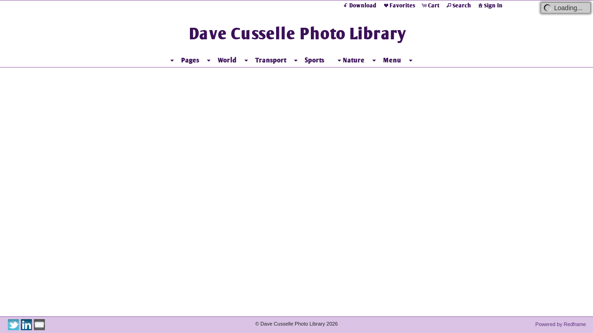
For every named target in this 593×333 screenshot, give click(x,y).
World (227, 60)
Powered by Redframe (561, 324)
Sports (314, 60)
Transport (270, 60)
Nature (350, 60)
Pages (190, 60)
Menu (392, 60)
